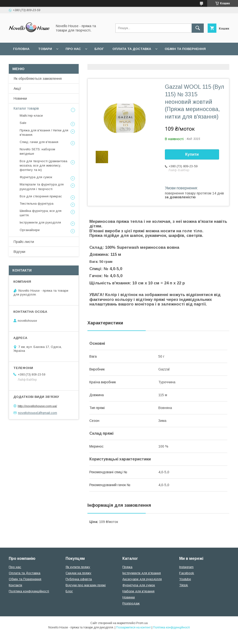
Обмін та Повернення (25, 579)
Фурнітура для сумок (36, 177)
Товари (45, 49)
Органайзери (30, 230)
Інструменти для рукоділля (40, 222)
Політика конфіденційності (29, 591)
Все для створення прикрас (41, 196)
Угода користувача (76, 61)
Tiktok (183, 585)
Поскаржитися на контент (133, 627)
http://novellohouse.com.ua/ (37, 406)
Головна (21, 49)
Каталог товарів (26, 108)
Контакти (15, 585)
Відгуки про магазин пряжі (86, 585)
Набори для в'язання (138, 591)
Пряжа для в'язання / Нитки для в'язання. (44, 132)
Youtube (185, 579)
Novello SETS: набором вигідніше (37, 151)
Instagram (186, 567)
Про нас (73, 49)
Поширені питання (31, 61)
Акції (17, 88)
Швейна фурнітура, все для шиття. (40, 213)
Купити (192, 154)
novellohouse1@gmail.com (37, 413)
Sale (23, 123)
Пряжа (127, 567)
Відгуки (19, 252)
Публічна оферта (79, 579)
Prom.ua (142, 623)
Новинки (20, 98)
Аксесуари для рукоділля (142, 579)
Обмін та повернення (185, 49)
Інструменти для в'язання (141, 573)
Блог (99, 49)
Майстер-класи (31, 115)
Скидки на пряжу (78, 573)
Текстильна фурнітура (36, 203)
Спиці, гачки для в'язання (39, 142)
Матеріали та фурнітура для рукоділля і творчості (42, 187)
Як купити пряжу (78, 567)
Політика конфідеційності (128, 61)
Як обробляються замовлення (38, 78)
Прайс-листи (24, 242)
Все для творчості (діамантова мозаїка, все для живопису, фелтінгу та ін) (43, 165)
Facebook (186, 573)
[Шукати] (198, 28)
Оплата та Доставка (131, 49)
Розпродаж (131, 603)
